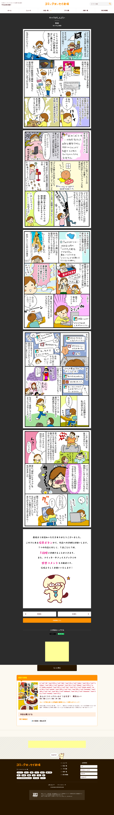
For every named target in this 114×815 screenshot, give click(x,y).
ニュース (28, 10)
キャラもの (36, 781)
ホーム (9, 10)
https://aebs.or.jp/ (70, 799)
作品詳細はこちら (57, 622)
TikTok (82, 773)
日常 (31, 775)
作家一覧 (85, 10)
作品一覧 (45, 10)
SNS (34, 778)
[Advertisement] (57, 654)
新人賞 (23, 778)
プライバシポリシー (61, 787)
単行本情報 (66, 778)
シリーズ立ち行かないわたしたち (24, 781)
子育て (39, 778)
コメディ (43, 781)
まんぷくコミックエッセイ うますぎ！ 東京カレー (64, 699)
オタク (26, 775)
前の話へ (39, 614)
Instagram (83, 775)
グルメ (36, 775)
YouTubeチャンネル (86, 771)
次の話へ (74, 614)
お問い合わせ (49, 787)
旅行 (18, 778)
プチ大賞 (66, 10)
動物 (29, 778)
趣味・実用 (49, 775)
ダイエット (20, 775)
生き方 (42, 775)
